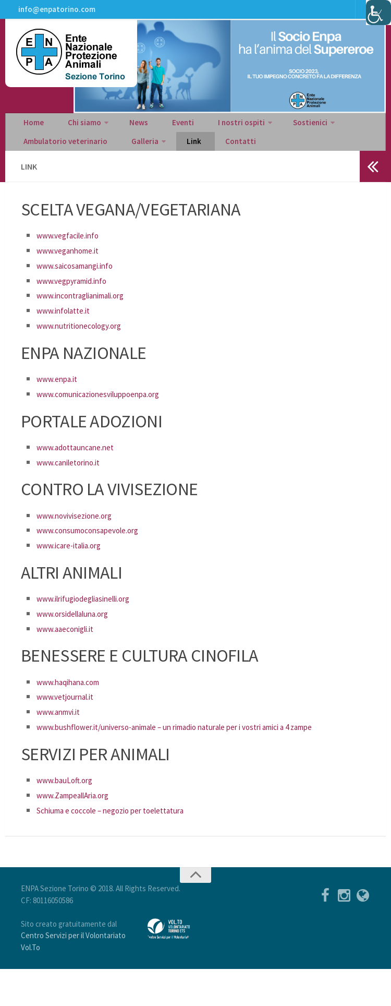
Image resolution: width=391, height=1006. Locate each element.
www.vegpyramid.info (78, 302)
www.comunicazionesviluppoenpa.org (109, 416)
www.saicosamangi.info (83, 287)
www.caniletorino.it (74, 484)
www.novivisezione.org (81, 537)
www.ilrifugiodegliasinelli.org (93, 620)
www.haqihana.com (74, 704)
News (123, 133)
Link (179, 159)
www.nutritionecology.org (87, 347)
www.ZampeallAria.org (80, 832)
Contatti (217, 159)
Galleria (136, 159)
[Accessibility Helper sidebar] (378, 12)
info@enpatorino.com (55, 13)
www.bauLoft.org (70, 817)
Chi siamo (74, 133)
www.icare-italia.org (75, 567)
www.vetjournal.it (70, 718)
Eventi (159, 133)
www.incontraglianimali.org (90, 317)
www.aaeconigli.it (71, 650)
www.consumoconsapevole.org (97, 552)
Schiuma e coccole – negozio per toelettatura (124, 847)
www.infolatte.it (68, 332)
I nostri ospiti (209, 133)
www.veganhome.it (74, 272)
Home (31, 133)
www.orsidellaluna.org (80, 635)
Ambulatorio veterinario (63, 159)
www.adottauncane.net (82, 469)
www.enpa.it (60, 400)
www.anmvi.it (63, 733)
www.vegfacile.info (73, 257)
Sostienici (272, 133)
